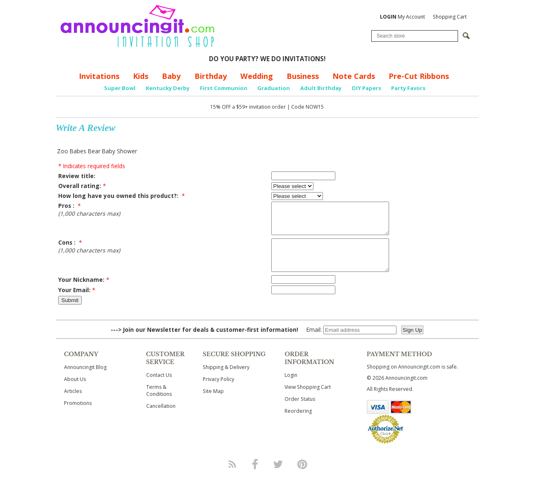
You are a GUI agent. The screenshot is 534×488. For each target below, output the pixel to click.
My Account (402, 16)
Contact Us (159, 387)
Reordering (298, 423)
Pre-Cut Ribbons (419, 76)
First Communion (223, 88)
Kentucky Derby (168, 88)
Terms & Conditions (159, 403)
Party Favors (408, 88)
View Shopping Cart (308, 399)
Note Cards (353, 76)
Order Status (300, 411)
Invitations (99, 76)
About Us (75, 391)
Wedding (256, 76)
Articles (73, 403)
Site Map (213, 403)
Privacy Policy (218, 391)
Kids (140, 76)
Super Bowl (119, 88)
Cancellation (161, 418)
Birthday (211, 76)
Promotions (78, 415)
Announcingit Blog (85, 379)
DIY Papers (366, 88)
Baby (171, 76)
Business (303, 76)
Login (291, 387)
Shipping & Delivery (226, 379)
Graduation (273, 88)
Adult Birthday (321, 88)
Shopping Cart (450, 16)
